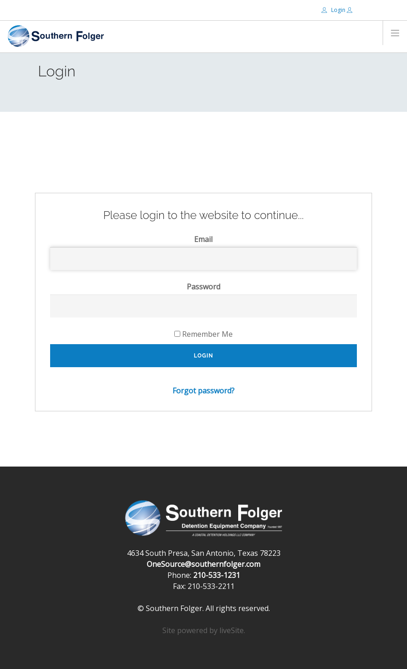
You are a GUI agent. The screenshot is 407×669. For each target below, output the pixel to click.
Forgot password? (203, 391)
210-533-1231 (216, 575)
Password (203, 287)
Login (334, 10)
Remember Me (203, 334)
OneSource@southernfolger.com (203, 564)
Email (203, 239)
